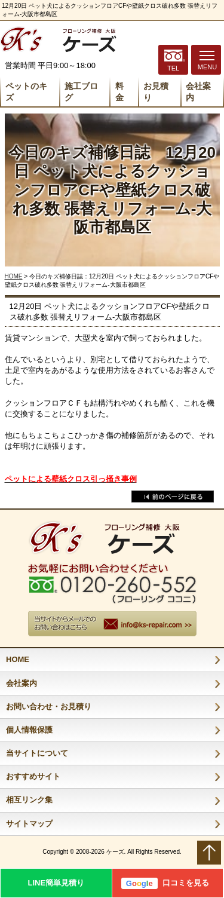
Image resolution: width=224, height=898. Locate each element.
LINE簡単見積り (55, 882)
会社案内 (198, 91)
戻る (172, 496)
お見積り (155, 91)
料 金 (119, 91)
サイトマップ (29, 823)
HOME (14, 276)
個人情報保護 (29, 729)
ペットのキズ (26, 91)
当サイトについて (37, 753)
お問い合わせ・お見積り (48, 706)
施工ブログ (81, 91)
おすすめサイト (33, 776)
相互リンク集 (29, 799)
